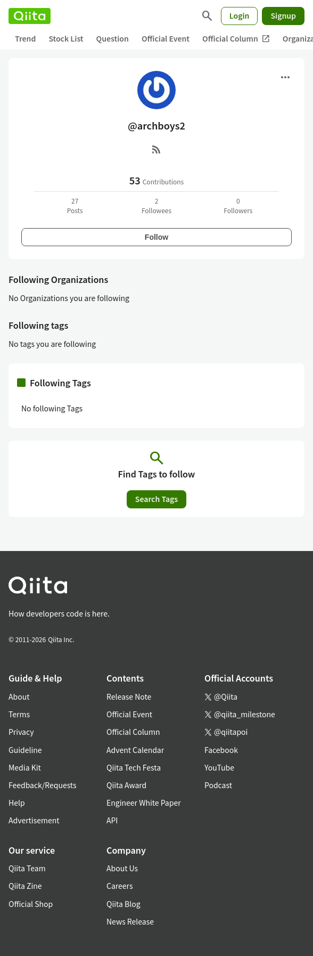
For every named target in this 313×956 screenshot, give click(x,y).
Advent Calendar (135, 749)
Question (112, 38)
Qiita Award (126, 785)
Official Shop (31, 903)
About (19, 696)
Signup (283, 15)
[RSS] (156, 149)
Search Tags (156, 498)
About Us (122, 868)
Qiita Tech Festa (133, 767)
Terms (19, 714)
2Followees (156, 205)
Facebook (221, 749)
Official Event (166, 38)
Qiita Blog (123, 903)
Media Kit (25, 767)
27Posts (75, 205)
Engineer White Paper (143, 802)
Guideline (25, 749)
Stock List (65, 38)
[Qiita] (30, 16)
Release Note (128, 696)
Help (17, 802)
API (112, 820)
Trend (25, 38)
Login (239, 15)
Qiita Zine (25, 885)
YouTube (219, 767)
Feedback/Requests (43, 785)
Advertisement (34, 820)
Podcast (218, 785)
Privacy (21, 731)
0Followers (238, 205)
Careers (119, 885)
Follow (156, 237)
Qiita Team (27, 868)
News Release (130, 921)
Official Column (236, 38)
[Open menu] (285, 77)
